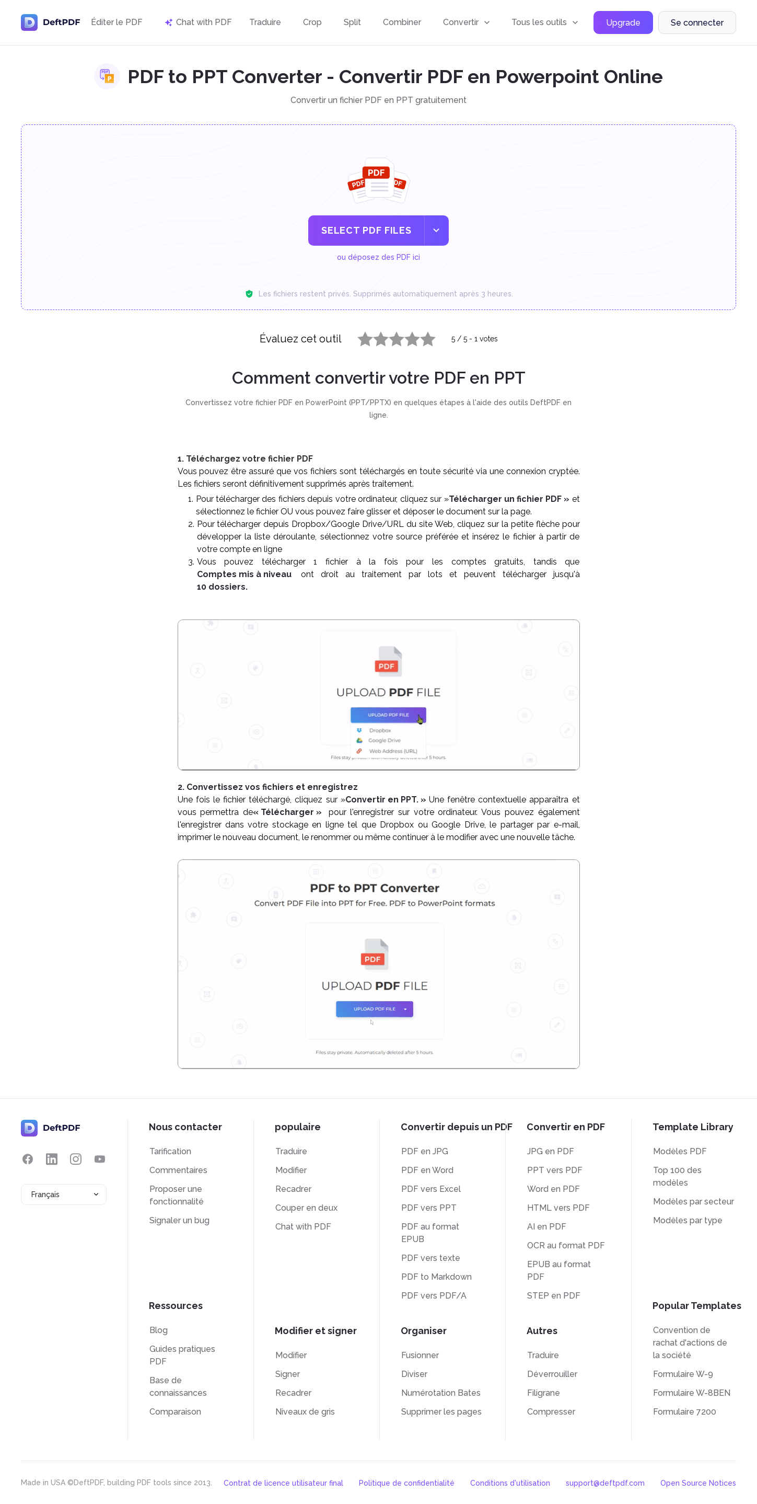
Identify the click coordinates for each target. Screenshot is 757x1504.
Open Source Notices (698, 1483)
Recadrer (293, 1189)
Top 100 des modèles (677, 1176)
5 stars (421, 336)
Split (352, 22)
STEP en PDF (553, 1296)
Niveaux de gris (305, 1412)
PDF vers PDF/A (434, 1296)
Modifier (291, 1170)
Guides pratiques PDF (182, 1355)
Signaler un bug (179, 1220)
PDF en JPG (424, 1151)
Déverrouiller (552, 1374)
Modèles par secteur (693, 1202)
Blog (158, 1330)
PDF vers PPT (429, 1208)
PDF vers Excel (431, 1189)
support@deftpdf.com (605, 1483)
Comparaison (175, 1412)
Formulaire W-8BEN (691, 1393)
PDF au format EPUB (430, 1233)
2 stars (374, 336)
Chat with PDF (303, 1227)
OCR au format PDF (566, 1245)
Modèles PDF (680, 1151)
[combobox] (64, 1194)
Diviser (414, 1374)
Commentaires (178, 1170)
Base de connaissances (178, 1386)
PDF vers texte (430, 1258)
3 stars (390, 336)
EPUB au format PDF (559, 1270)
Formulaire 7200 (684, 1412)
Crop (312, 22)
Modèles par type (688, 1220)
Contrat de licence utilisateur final (283, 1483)
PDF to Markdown (436, 1277)
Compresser (551, 1412)
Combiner (402, 22)
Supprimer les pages (441, 1412)
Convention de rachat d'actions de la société (690, 1342)
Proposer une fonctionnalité (176, 1195)
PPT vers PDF (555, 1170)
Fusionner (420, 1355)
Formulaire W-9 (683, 1374)
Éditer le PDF (117, 22)
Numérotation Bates (441, 1393)
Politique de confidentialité (407, 1483)
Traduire (265, 22)
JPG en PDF (550, 1151)
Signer (287, 1374)
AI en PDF (546, 1227)
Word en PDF (553, 1189)
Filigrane (543, 1393)
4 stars (405, 336)
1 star (358, 336)
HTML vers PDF (558, 1208)
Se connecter (697, 23)
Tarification (170, 1151)
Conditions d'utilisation (510, 1483)
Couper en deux (306, 1208)
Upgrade (623, 23)
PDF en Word (427, 1170)
